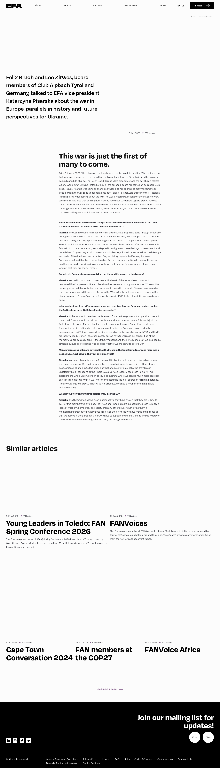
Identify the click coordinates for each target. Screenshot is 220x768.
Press (163, 5)
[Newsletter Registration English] (194, 737)
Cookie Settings (91, 763)
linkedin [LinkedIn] (8, 740)
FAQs (117, 759)
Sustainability (185, 759)
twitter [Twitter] (28, 740)
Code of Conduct (143, 759)
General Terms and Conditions (62, 759)
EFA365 (97, 5)
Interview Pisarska (206, 17)
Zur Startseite (14, 6)
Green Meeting (165, 759)
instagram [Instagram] (15, 740)
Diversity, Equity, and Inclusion (62, 763)
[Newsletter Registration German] (208, 737)
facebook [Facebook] (22, 740)
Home (193, 17)
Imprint (106, 759)
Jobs (127, 759)
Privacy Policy (90, 759)
